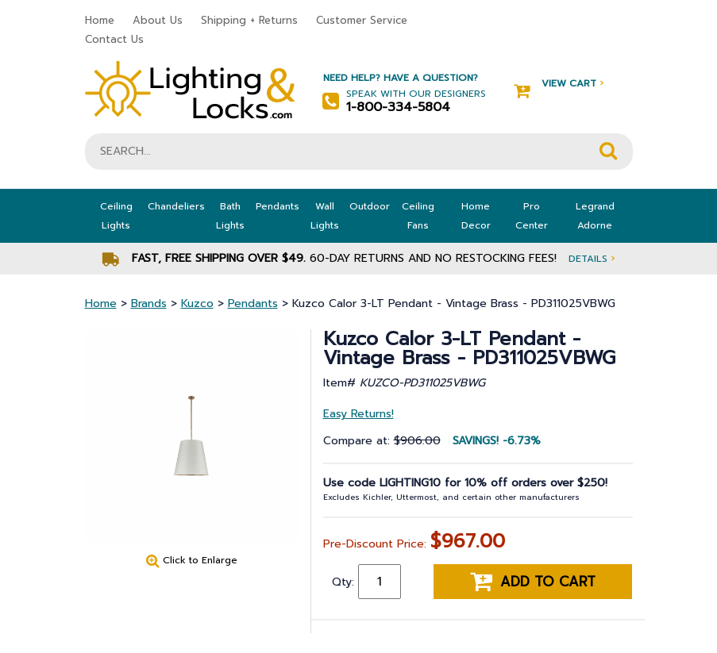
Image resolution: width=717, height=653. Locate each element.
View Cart (558, 84)
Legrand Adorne (595, 215)
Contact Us (114, 39)
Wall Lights (324, 215)
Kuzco (197, 303)
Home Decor (476, 215)
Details (592, 258)
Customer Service (361, 20)
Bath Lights (230, 215)
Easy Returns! (358, 413)
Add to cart (533, 581)
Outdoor (369, 206)
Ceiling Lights (116, 215)
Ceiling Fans (418, 215)
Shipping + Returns (249, 20)
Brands (149, 303)
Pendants (277, 206)
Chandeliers (176, 206)
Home (99, 20)
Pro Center (531, 215)
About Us (158, 20)
